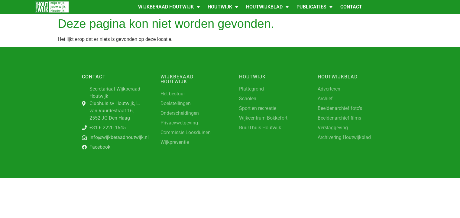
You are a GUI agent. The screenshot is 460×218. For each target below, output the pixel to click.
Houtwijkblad (267, 7)
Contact (351, 7)
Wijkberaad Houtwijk (169, 7)
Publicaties (314, 7)
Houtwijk (223, 7)
